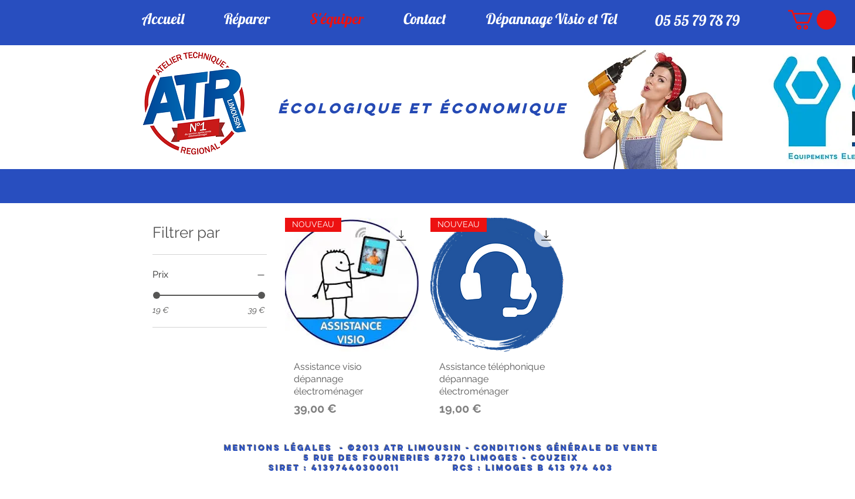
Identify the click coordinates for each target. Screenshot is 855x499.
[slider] (157, 295)
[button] (812, 19)
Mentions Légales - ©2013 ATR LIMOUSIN (343, 448)
